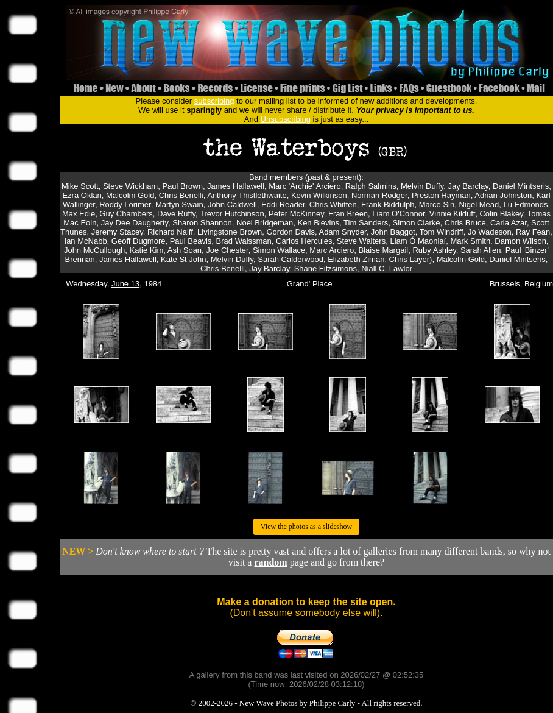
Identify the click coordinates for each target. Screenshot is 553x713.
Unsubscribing (286, 119)
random (270, 562)
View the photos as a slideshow (306, 526)
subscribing (214, 100)
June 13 (125, 283)
